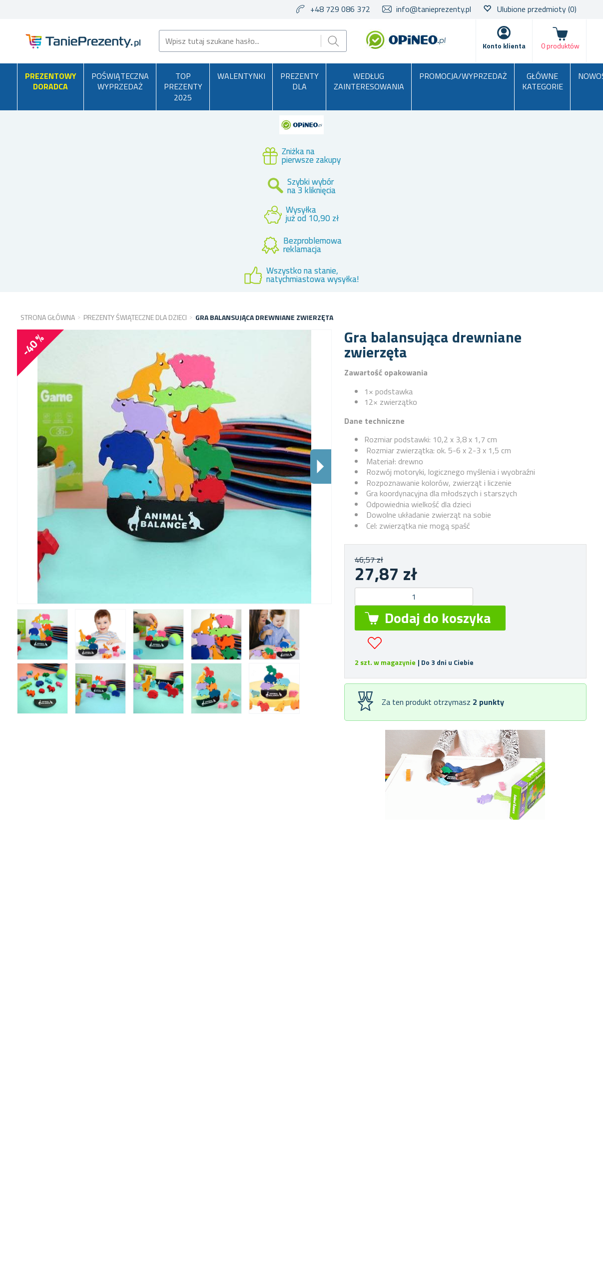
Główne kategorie (542, 81)
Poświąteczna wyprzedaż (120, 81)
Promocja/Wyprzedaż (463, 76)
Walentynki (241, 76)
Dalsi (320, 466)
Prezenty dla (299, 81)
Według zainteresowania (369, 81)
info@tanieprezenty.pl (433, 9)
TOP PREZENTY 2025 (183, 86)
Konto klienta (504, 45)
